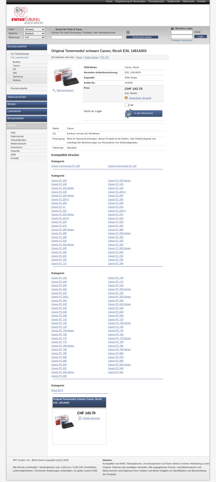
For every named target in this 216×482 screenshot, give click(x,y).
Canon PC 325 (59, 293)
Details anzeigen (91, 418)
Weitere (17, 80)
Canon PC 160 (59, 281)
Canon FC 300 (115, 237)
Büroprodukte (15, 118)
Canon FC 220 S (117, 210)
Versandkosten (18, 140)
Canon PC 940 (115, 368)
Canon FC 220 (59, 210)
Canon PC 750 (59, 334)
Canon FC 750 (59, 259)
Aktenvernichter (16, 97)
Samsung (18, 76)
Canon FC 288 (115, 229)
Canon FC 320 (115, 240)
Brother (17, 62)
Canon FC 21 (58, 207)
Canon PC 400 (115, 300)
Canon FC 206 (59, 203)
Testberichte (173, 1)
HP (14, 69)
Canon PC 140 (59, 277)
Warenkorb (188, 1)
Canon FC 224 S (60, 218)
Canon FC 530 (115, 252)
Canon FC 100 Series (119, 180)
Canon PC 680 (115, 315)
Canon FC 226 (115, 218)
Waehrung (14, 37)
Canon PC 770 (59, 338)
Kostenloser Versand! (140, 98)
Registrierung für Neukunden (130, 1)
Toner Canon (91, 57)
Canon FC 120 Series (62, 188)
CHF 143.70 (86, 413)
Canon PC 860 (59, 357)
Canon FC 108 (59, 184)
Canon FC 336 (59, 252)
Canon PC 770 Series (119, 338)
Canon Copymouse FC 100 (65, 166)
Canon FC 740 (115, 256)
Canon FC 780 (115, 263)
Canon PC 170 (115, 281)
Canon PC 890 (115, 360)
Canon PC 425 (59, 308)
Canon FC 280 (115, 225)
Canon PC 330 (115, 293)
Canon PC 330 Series (119, 296)
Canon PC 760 (115, 334)
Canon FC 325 (115, 244)
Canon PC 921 (59, 368)
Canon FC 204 (115, 195)
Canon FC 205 (115, 199)
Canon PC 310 (115, 285)
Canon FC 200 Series (62, 195)
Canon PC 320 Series (119, 289)
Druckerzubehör (17, 46)
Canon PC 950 (59, 376)
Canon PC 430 (59, 312)
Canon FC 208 (115, 203)
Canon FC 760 (115, 259)
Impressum (16, 147)
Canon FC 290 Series (119, 233)
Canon (16, 65)
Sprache (13, 33)
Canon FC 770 (59, 263)
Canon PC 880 (59, 360)
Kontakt (201, 1)
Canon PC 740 (115, 327)
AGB (13, 154)
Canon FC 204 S (60, 199)
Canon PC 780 (115, 342)
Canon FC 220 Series (62, 214)
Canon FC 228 (59, 222)
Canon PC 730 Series (119, 323)
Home (109, 1)
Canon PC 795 (59, 353)
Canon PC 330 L (60, 296)
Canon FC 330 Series (119, 248)
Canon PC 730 (59, 323)
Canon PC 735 (59, 327)
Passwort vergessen (181, 40)
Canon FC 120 (115, 184)
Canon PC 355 (59, 300)
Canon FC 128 (115, 188)
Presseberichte (156, 1)
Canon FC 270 (59, 225)
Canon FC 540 (59, 256)
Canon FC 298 (59, 237)
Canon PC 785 (115, 345)
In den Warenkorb (143, 113)
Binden (11, 104)
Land (11, 29)
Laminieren (14, 111)
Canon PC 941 (115, 372)
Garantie (15, 151)
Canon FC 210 (115, 207)
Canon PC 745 (115, 330)
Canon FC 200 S (117, 192)
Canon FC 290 (59, 233)
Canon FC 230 (115, 222)
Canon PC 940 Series (62, 372)
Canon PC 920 (59, 364)
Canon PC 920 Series (119, 364)
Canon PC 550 (59, 315)
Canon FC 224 (115, 214)
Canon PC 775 (59, 342)
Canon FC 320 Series (62, 244)
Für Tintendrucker (20, 54)
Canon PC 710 (59, 319)
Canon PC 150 (115, 277)
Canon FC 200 (59, 192)
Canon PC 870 (115, 357)
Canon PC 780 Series (62, 345)
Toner (79, 57)
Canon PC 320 (59, 289)
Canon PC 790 (59, 349)
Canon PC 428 (115, 308)
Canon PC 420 (59, 304)
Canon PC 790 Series (119, 349)
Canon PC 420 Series (119, 304)
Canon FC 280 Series (62, 229)
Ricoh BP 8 (57, 390)
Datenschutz (17, 136)
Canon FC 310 (59, 240)
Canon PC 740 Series (62, 330)
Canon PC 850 (115, 353)
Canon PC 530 (115, 312)
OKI (15, 73)
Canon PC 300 (59, 285)
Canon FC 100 (59, 180)
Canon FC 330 (59, 248)
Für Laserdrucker (20, 57)
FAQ (13, 132)
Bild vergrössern (65, 90)
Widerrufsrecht (18, 143)
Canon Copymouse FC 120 (122, 166)
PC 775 (105, 57)
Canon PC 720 (115, 319)
